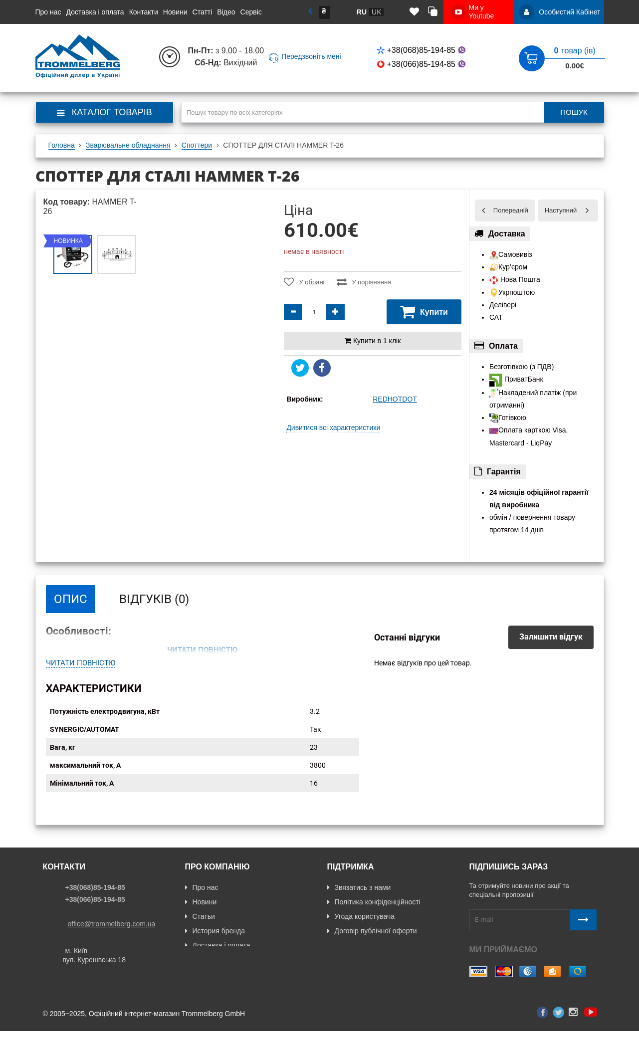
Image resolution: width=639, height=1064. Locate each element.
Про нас (48, 12)
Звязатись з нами (359, 898)
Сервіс (251, 12)
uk (376, 12)
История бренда (215, 942)
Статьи (200, 927)
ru (362, 12)
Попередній (510, 210)
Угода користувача (361, 927)
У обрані (304, 282)
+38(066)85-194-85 (422, 64)
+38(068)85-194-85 (422, 50)
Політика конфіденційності (374, 913)
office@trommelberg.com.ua (112, 935)
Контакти (143, 12)
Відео (226, 12)
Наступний (561, 210)
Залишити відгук (551, 636)
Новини (175, 12)
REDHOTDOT (395, 399)
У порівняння (364, 282)
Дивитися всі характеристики (333, 427)
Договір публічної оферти (372, 942)
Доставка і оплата (95, 12)
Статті (203, 12)
